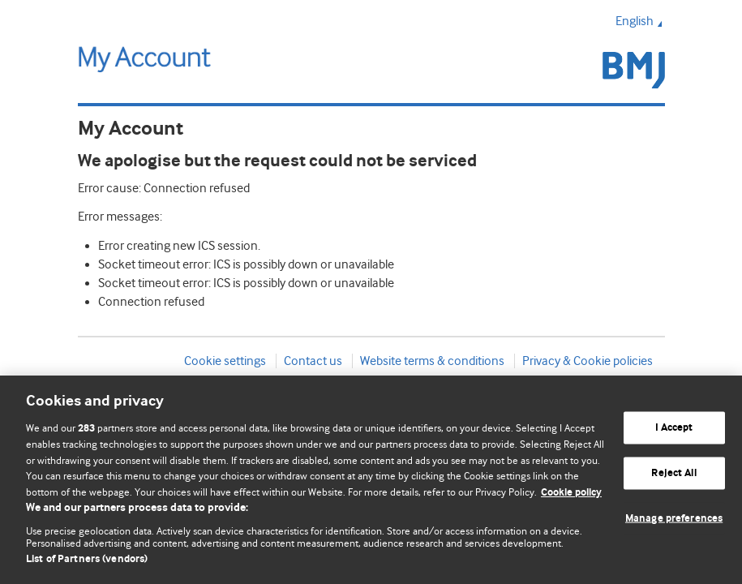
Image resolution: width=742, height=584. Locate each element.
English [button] (640, 21)
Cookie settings (225, 361)
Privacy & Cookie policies (587, 361)
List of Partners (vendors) (87, 559)
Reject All (673, 473)
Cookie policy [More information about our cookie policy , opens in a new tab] (571, 493)
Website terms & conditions (432, 361)
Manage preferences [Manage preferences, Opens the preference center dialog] (674, 518)
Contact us (313, 361)
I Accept (674, 428)
